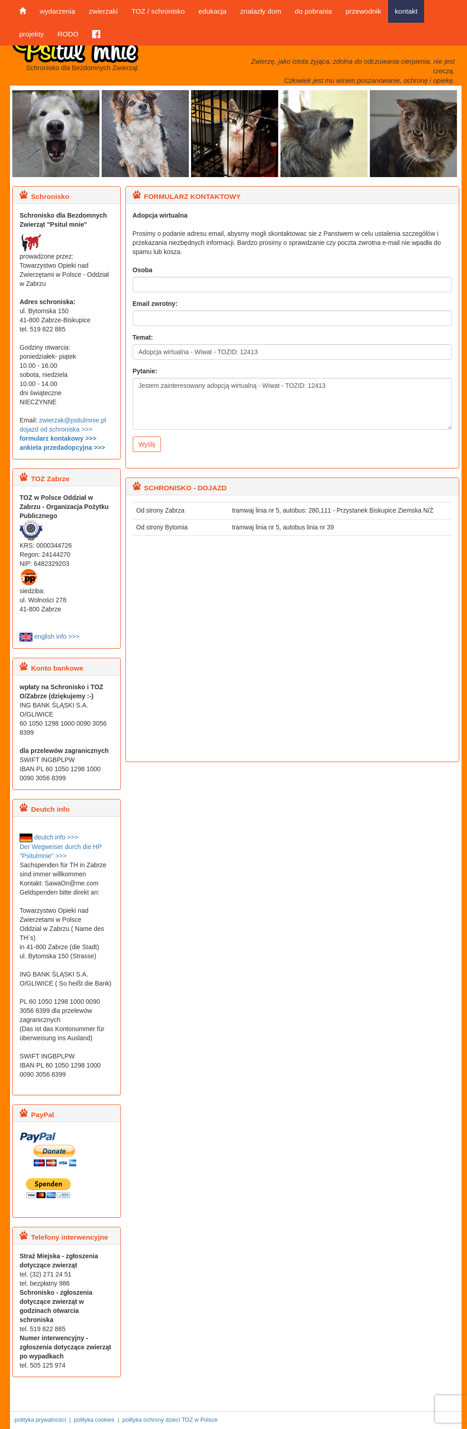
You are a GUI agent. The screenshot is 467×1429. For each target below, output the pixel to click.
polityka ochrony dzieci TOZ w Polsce (170, 1420)
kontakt (406, 11)
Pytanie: (145, 371)
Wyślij (147, 444)
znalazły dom (260, 11)
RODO (67, 34)
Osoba (143, 270)
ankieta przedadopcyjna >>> (62, 447)
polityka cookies (94, 1420)
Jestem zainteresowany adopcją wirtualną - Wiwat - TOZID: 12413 (292, 404)
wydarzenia (57, 11)
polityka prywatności (40, 1420)
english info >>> (49, 636)
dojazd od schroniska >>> (56, 429)
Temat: (143, 337)
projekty (31, 34)
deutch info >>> (49, 837)
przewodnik (363, 11)
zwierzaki (103, 11)
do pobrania (313, 11)
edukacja (212, 11)
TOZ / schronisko (158, 11)
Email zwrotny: (155, 303)
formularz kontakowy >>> (58, 438)
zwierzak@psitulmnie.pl (72, 420)
